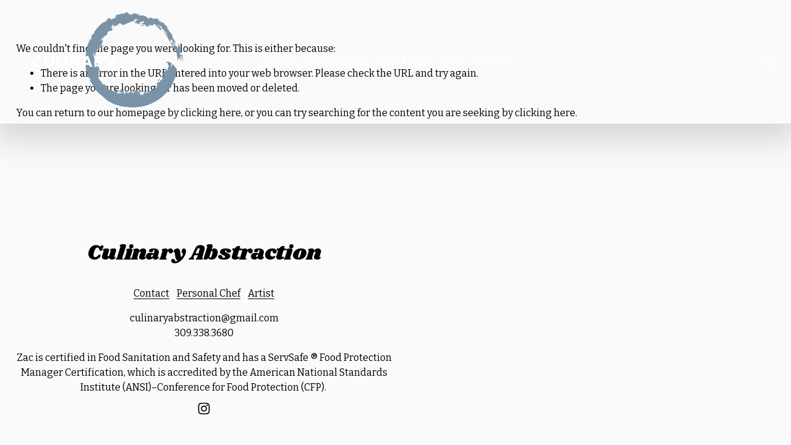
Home (278, 61)
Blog (450, 61)
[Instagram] (769, 62)
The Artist (404, 61)
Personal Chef (337, 61)
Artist (261, 293)
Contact (491, 61)
